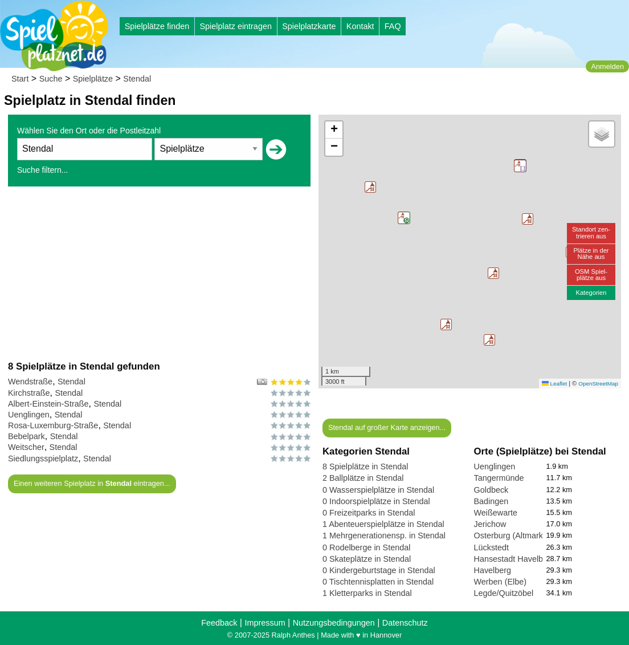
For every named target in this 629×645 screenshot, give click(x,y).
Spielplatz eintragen (235, 26)
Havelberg (493, 570)
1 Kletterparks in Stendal (367, 593)
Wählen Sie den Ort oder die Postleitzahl (89, 130)
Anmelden (607, 66)
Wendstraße (30, 381)
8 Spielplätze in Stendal (365, 466)
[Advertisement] (159, 273)
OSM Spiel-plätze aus (591, 274)
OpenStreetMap (598, 383)
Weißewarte (496, 512)
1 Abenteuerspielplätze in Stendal (383, 524)
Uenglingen (29, 414)
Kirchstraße (29, 392)
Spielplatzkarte (309, 26)
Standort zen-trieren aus (591, 232)
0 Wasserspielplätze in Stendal (378, 489)
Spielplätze (93, 78)
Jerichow (490, 524)
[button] (527, 219)
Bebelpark (26, 436)
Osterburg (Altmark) (510, 535)
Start (19, 78)
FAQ (393, 26)
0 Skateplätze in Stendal (366, 558)
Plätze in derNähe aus (590, 253)
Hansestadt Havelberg (514, 558)
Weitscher (26, 447)
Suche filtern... (42, 170)
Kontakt (360, 26)
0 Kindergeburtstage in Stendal (378, 570)
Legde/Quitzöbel (504, 593)
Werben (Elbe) (500, 581)
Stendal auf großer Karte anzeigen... (387, 427)
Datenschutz (405, 622)
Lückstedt (491, 547)
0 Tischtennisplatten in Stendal (378, 581)
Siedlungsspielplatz (43, 458)
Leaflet (554, 383)
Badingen (491, 501)
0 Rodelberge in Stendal (366, 547)
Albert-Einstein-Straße (48, 403)
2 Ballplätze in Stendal (362, 477)
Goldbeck (491, 489)
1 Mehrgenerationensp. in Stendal (384, 535)
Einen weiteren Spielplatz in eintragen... (92, 483)
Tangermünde (499, 477)
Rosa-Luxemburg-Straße (53, 425)
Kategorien (590, 292)
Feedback (219, 622)
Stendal (137, 78)
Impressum (264, 622)
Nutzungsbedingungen (334, 622)
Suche (51, 78)
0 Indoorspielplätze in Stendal (376, 501)
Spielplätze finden (157, 26)
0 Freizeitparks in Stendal (368, 512)
